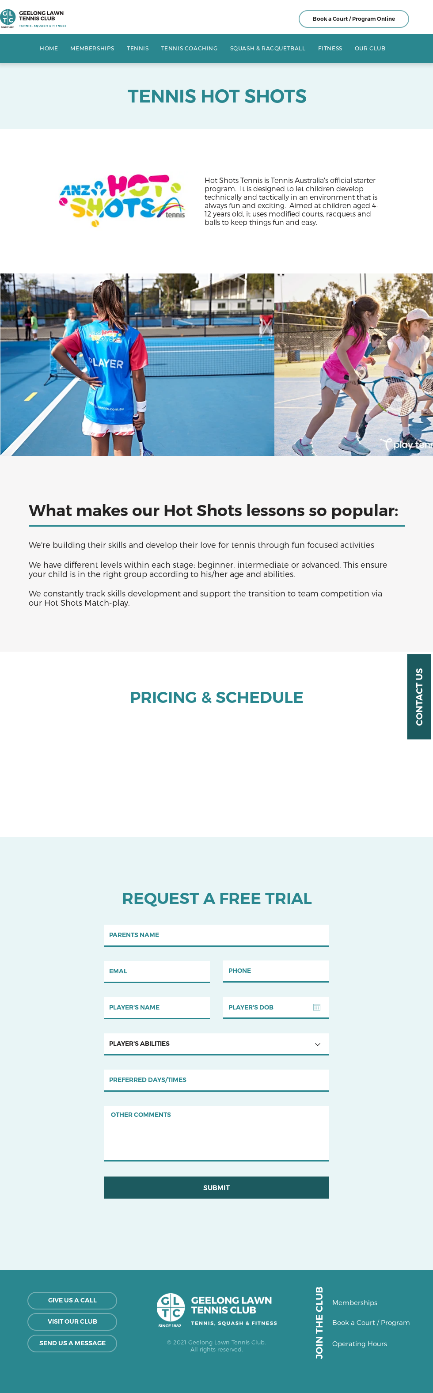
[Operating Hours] (368, 1343)
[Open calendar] (316, 1007)
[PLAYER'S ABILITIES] (216, 1044)
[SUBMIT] (216, 1188)
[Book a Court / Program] (371, 1322)
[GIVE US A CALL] (72, 1300)
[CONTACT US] (419, 696)
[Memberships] (363, 1302)
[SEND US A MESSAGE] (72, 1343)
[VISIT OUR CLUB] (72, 1322)
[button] (137, 48)
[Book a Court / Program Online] (354, 19)
